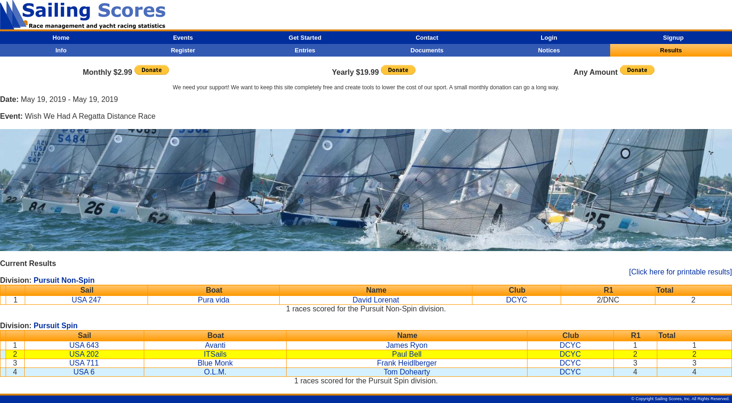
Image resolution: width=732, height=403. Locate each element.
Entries (305, 50)
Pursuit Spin (55, 326)
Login (549, 37)
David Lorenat (375, 300)
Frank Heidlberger (406, 363)
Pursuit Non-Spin (64, 280)
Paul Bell (407, 354)
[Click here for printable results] (680, 272)
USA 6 (83, 372)
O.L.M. (215, 372)
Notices (549, 50)
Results (671, 50)
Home (61, 37)
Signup (673, 37)
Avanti (215, 345)
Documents (426, 50)
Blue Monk (215, 363)
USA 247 (86, 300)
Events (183, 37)
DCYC (516, 300)
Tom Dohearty (407, 372)
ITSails (215, 354)
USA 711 (84, 363)
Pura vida (214, 300)
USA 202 (84, 354)
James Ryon (407, 345)
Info (61, 50)
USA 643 (84, 345)
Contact (426, 37)
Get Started (305, 37)
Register (183, 50)
